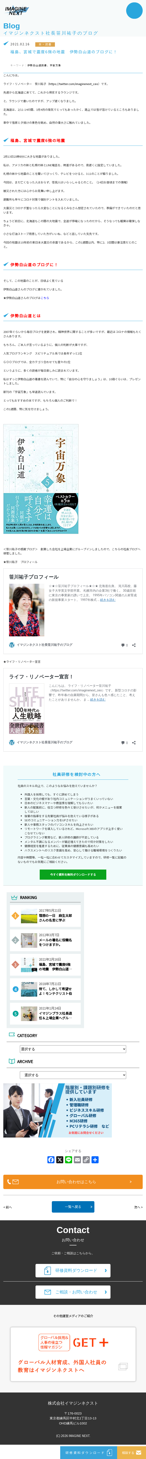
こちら (45, 298)
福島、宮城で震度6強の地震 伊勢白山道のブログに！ (55, 969)
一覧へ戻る (73, 1206)
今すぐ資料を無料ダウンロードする (73, 874)
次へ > (138, 1207)
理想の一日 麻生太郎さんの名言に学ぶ (55, 917)
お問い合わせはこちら (76, 1182)
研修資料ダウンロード (76, 1270)
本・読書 (45, 44)
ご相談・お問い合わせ (76, 1292)
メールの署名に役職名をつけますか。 (55, 942)
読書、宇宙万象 (51, 65)
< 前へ (7, 1207)
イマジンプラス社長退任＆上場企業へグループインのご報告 (55, 1018)
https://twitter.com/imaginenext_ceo (73, 84)
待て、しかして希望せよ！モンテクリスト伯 (55, 991)
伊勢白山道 (34, 65)
